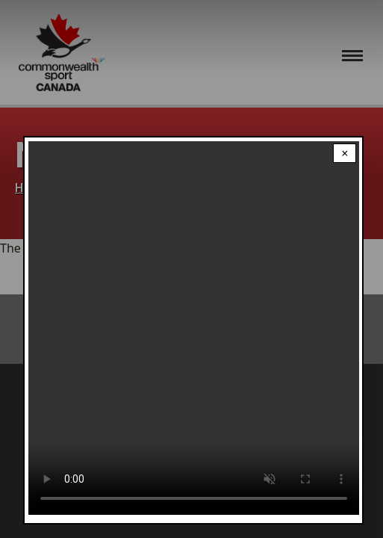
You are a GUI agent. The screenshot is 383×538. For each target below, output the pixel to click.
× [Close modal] (344, 153)
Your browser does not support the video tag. (193, 328)
